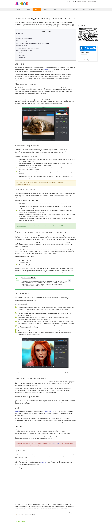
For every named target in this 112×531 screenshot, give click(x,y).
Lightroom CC (22, 57)
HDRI (83, 9)
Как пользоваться (21, 45)
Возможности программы (24, 38)
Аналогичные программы (24, 50)
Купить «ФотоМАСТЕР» (28, 278)
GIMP (20, 53)
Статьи (37, 9)
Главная (19, 9)
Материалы (74, 9)
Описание (19, 33)
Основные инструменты (23, 41)
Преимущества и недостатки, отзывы (27, 48)
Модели (54, 9)
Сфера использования (23, 36)
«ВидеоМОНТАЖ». (48, 69)
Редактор (17, 411)
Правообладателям (81, 1)
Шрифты (92, 9)
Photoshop (48, 411)
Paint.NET (21, 55)
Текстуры (64, 9)
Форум (68, 1)
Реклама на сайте (92, 1)
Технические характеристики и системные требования (32, 43)
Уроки (28, 9)
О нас (73, 1)
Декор (45, 9)
